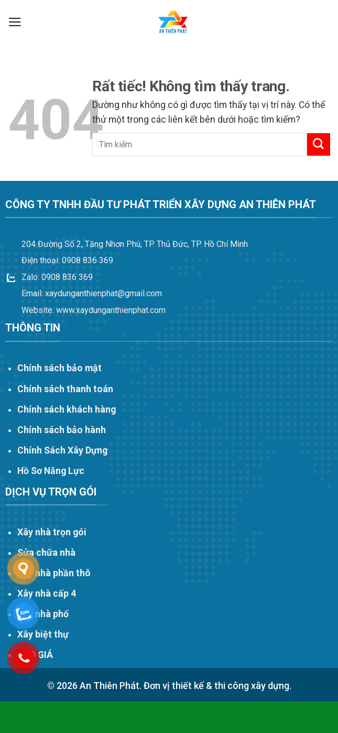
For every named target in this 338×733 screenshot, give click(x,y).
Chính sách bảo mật (59, 368)
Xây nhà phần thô (54, 573)
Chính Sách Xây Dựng (62, 450)
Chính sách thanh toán (65, 389)
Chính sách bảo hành (61, 430)
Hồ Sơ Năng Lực (50, 471)
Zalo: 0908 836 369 (57, 277)
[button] (15, 22)
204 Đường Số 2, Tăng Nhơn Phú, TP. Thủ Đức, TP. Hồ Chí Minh (134, 244)
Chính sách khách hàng (66, 409)
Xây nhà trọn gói (51, 532)
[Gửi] (318, 144)
